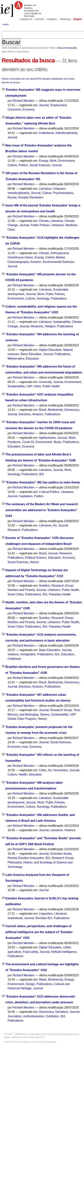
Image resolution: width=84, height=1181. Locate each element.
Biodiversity (55, 409)
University (45, 382)
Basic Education (31, 354)
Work (53, 160)
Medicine (71, 225)
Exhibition (52, 1016)
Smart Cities (15, 594)
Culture (12, 165)
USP (29, 386)
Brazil (42, 409)
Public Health (51, 386)
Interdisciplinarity (66, 132)
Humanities (60, 770)
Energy (43, 160)
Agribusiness (47, 437)
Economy (29, 109)
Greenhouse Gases (20, 257)
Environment (66, 160)
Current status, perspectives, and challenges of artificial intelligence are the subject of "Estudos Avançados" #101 (38, 931)
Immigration (28, 654)
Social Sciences (39, 165)
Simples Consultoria (47, 1042)
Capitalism (25, 496)
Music (57, 442)
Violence (13, 654)
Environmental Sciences (58, 261)
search (78, 24)
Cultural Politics (49, 491)
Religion (50, 326)
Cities (11, 229)
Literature (45, 188)
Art (55, 525)
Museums (37, 326)
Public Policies (40, 225)
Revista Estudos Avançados (25, 857)
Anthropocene (59, 253)
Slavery (44, 714)
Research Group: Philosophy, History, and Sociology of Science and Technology (40, 862)
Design (30, 984)
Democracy (71, 409)
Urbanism (59, 188)
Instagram (52, 19)
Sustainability (61, 321)
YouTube (39, 19)
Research (13, 529)
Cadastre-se (25, 19)
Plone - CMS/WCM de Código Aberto (23, 1034)
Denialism (61, 1011)
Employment (58, 105)
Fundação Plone (70, 1034)
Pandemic (14, 442)
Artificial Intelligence (64, 951)
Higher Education (50, 349)
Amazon (35, 261)
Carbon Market (55, 257)
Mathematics (15, 358)
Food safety (30, 951)
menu (5, 24)
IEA (41, 474)
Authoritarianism (33, 1016)
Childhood (14, 658)
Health (23, 774)
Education (32, 358)
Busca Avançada (67, 47)
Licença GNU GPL (36, 1037)
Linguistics (46, 913)
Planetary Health (60, 594)
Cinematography (18, 261)
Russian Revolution (30, 197)
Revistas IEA (43, 918)
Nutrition (44, 585)
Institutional (46, 132)
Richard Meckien (24, 100)
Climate (44, 220)
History (34, 562)
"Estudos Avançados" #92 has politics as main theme (42, 482)
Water (42, 979)
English (77, 19)
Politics (23, 165)
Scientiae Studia (60, 853)
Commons (14, 109)
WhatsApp (65, 19)
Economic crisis (17, 746)
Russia (11, 197)
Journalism (14, 1016)
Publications (59, 298)
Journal (44, 105)
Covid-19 (28, 442)
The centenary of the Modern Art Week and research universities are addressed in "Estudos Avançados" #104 (41, 510)
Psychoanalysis (63, 192)
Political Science (35, 557)
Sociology (43, 298)
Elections (25, 414)
